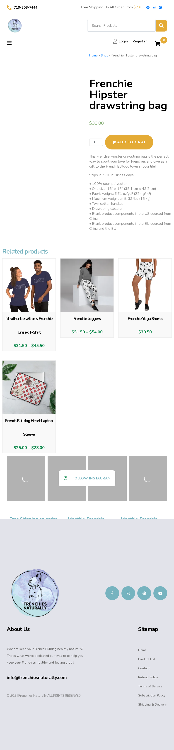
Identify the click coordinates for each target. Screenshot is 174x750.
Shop (104, 55)
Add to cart (131, 142)
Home (93, 55)
